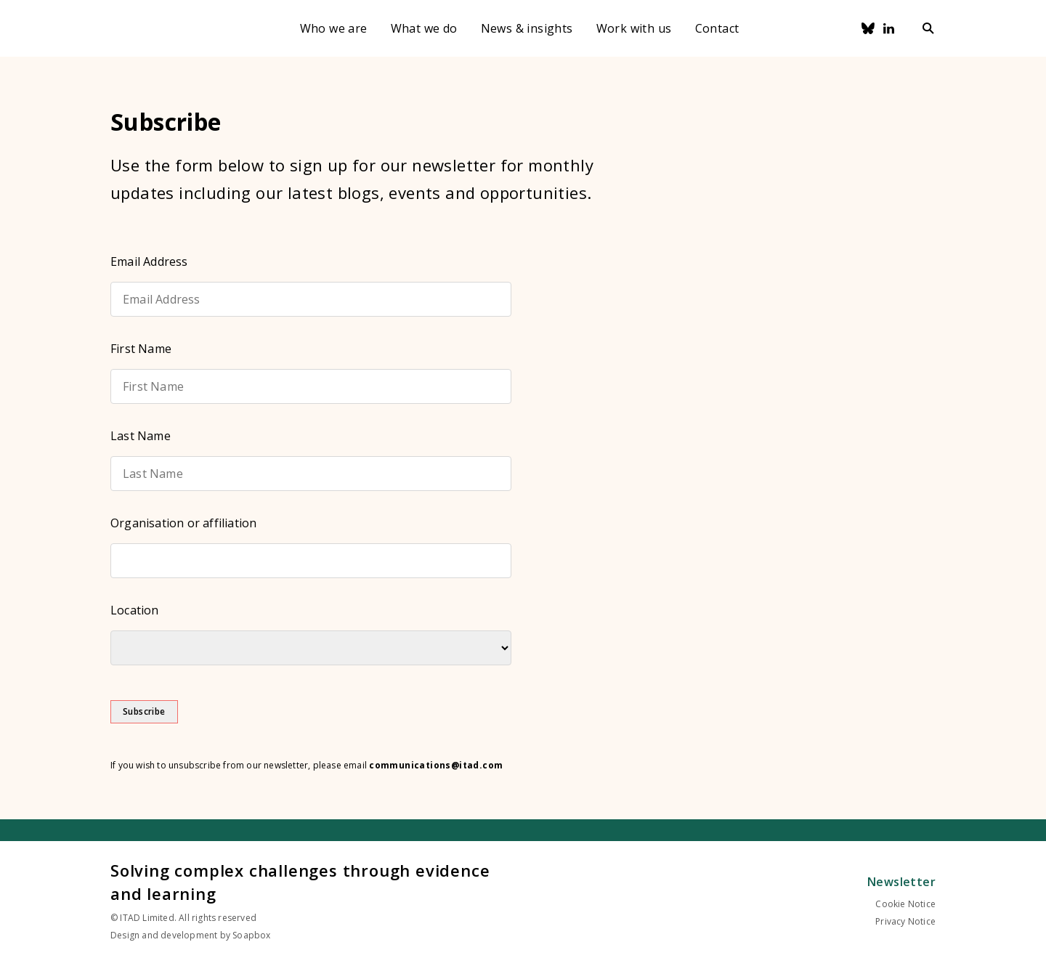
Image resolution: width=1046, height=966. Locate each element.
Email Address (149, 261)
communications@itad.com (436, 765)
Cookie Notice (905, 904)
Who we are (334, 28)
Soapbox (251, 935)
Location (134, 610)
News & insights (527, 28)
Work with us (634, 28)
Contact (717, 28)
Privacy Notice (905, 921)
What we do (424, 28)
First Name (140, 349)
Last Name (140, 436)
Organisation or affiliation (183, 523)
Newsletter (901, 882)
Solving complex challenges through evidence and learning (300, 881)
